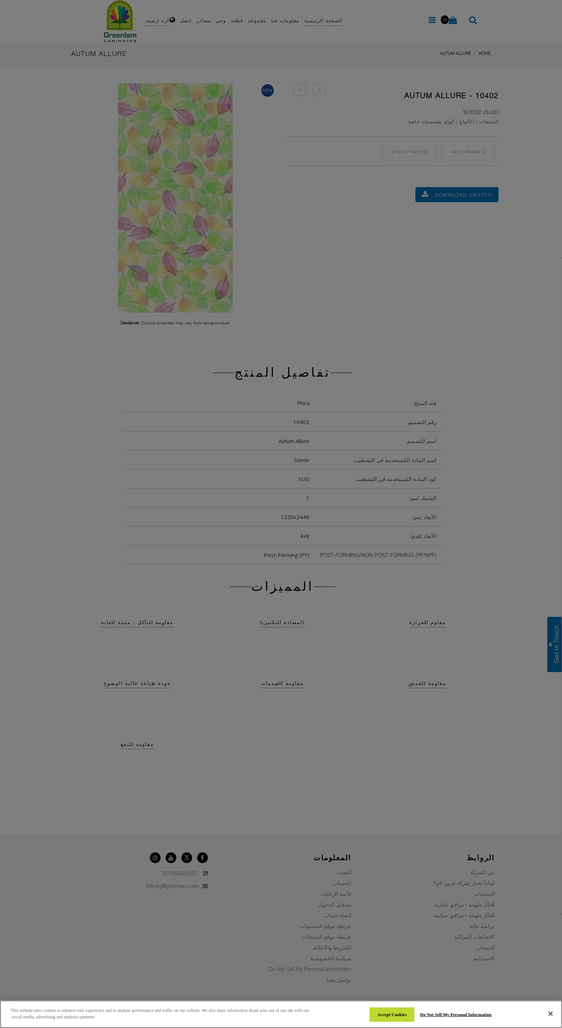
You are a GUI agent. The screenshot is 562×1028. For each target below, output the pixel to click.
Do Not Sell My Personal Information (455, 1014)
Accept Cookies (392, 1014)
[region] (281, 1014)
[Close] (550, 1014)
